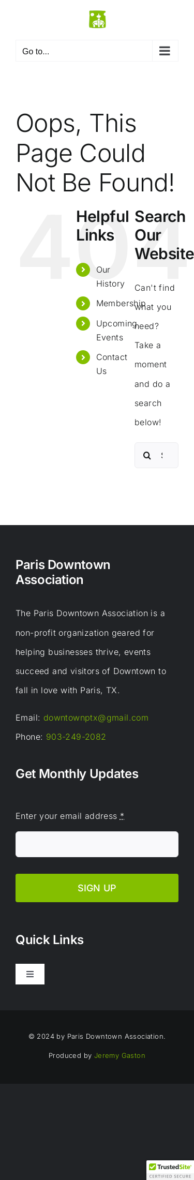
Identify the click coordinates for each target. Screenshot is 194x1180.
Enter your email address (70, 816)
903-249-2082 (76, 736)
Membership (121, 303)
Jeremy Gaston (119, 1055)
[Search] (147, 455)
